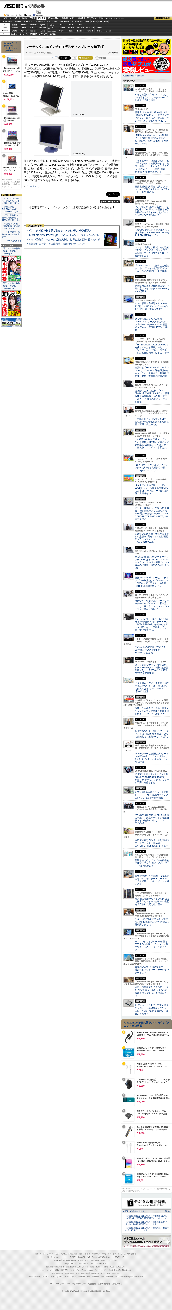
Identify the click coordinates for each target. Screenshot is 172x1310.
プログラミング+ (77, 21)
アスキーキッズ (6, 21)
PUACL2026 (103, 21)
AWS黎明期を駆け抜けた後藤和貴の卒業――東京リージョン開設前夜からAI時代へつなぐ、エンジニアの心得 (152, 818)
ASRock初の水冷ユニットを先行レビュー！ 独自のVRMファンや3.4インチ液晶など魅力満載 (151, 795)
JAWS (14, 31)
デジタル (35, 5)
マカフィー (15, 34)
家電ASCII (28, 21)
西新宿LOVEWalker (78, 1277)
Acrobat (24, 31)
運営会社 (92, 1284)
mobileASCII (94, 1273)
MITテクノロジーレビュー (110, 1273)
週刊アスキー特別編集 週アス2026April (11, 251)
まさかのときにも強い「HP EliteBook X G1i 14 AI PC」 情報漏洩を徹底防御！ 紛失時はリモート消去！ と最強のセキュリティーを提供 (152, 396)
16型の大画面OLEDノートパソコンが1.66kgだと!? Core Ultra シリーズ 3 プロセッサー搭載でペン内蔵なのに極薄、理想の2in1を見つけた (152, 562)
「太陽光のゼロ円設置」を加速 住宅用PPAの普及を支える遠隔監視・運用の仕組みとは (152, 422)
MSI (61, 25)
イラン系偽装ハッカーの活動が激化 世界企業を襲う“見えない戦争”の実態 (70, 239)
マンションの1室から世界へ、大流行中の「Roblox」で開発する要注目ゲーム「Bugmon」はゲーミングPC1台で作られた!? (152, 210)
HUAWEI (80, 28)
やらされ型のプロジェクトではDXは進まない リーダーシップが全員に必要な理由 (151, 97)
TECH (32, 18)
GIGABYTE (42, 28)
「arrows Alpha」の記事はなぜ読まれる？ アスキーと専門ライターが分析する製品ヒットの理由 (152, 268)
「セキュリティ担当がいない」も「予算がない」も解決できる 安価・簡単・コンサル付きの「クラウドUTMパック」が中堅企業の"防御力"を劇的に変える (152, 166)
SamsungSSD (50, 27)
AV (88, 18)
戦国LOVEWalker (136, 1277)
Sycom (42, 25)
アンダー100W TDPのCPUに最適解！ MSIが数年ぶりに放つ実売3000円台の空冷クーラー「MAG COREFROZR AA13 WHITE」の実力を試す (152, 513)
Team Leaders (87, 1270)
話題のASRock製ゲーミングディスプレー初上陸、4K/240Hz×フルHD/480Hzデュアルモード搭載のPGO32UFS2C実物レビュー (152, 581)
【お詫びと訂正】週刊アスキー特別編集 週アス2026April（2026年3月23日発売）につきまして (146, 1217)
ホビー (73, 18)
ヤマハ (99, 31)
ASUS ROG (33, 28)
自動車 (65, 18)
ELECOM (14, 28)
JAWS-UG (66, 1260)
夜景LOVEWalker (93, 1277)
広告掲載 (116, 1284)
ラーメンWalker (34, 1277)
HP (80, 25)
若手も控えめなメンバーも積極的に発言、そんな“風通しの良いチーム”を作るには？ (152, 863)
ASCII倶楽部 (163, 18)
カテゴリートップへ (110, 201)
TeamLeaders (64, 21)
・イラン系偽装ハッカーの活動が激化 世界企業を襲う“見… (11, 217)
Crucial (71, 28)
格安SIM (18, 21)
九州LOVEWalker (107, 1277)
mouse (23, 25)
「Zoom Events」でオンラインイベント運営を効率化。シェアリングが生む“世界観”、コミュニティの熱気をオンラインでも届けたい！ (152, 444)
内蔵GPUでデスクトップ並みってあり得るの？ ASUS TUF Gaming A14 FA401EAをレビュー (152, 232)
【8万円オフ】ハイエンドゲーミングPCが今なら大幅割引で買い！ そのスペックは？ (151, 467)
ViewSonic (90, 28)
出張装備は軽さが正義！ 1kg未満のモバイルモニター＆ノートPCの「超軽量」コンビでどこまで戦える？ (152, 880)
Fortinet (90, 31)
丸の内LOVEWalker (122, 1277)
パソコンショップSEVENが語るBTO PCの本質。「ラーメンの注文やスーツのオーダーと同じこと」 (151, 945)
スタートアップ (111, 18)
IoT (15, 18)
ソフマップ (43, 34)
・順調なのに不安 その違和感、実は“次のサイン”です (11, 226)
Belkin (99, 28)
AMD (24, 28)
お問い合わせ (104, 1284)
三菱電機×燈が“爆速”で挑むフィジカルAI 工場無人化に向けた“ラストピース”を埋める (152, 189)
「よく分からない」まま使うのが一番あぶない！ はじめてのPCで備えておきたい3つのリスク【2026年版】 (152, 687)
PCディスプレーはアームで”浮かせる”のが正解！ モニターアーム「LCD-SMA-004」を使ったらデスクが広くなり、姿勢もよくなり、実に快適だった (151, 624)
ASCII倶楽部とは (14, 241)
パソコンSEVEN (52, 24)
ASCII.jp (13, 6)
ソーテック (33, 186)
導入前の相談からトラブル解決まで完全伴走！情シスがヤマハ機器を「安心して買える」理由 (152, 901)
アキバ (94, 18)
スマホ (101, 18)
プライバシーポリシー (76, 1284)
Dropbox (61, 31)
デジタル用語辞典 (82, 1273)
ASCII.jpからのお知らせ (133, 1211)
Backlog (80, 31)
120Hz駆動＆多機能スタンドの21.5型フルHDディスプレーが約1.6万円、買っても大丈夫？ (151, 306)
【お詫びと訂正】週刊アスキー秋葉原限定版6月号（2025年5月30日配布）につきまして (146, 1223)
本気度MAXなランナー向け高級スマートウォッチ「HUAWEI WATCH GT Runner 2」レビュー (152, 843)
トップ (4, 18)
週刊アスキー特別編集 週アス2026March (11, 286)
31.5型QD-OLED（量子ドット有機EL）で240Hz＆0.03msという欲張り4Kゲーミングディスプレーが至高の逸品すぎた (152, 778)
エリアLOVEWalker (48, 1277)
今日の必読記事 (57, 1273)
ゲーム (121, 18)
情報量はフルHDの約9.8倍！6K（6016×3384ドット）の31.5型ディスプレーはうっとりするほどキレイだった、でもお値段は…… (152, 116)
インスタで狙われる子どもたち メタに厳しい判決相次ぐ (60, 230)
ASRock (61, 28)
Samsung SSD (51, 1267)
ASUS (71, 25)
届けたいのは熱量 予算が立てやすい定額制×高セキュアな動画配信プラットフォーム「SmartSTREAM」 (152, 537)
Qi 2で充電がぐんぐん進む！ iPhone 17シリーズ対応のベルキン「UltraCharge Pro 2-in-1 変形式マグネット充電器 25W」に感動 (151, 324)
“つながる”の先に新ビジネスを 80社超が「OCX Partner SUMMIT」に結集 (151, 650)
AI (11, 18)
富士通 (14, 25)
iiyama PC (81, 1257)
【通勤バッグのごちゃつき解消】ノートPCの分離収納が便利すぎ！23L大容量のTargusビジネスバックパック (152, 139)
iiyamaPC (33, 25)
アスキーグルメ (39, 21)
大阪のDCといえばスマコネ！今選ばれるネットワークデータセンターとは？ (152, 970)
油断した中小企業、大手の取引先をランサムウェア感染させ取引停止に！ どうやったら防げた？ (152, 711)
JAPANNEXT (33, 34)
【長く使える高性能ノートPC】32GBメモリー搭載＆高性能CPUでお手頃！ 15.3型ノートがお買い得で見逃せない (152, 489)
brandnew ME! (52, 34)
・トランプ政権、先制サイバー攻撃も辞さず (11, 234)
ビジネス (23, 18)
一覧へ (166, 1211)
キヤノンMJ (24, 34)
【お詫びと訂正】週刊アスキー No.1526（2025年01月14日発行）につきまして (147, 1229)
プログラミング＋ (100, 1270)
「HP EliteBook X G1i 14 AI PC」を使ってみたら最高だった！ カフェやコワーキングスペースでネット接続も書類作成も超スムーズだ (152, 348)
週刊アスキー (52, 21)
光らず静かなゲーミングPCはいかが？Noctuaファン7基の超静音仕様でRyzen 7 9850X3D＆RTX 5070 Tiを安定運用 (151, 668)
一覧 (74, 58)
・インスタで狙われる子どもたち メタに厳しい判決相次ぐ (11, 201)
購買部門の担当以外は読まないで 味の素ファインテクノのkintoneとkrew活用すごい (153, 288)
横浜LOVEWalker (63, 1277)
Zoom (108, 31)
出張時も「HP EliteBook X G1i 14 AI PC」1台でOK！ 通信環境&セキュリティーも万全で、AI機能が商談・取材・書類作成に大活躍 (152, 371)
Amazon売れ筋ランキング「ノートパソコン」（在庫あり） (11, 47)
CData (71, 31)
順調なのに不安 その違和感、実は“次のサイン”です (57, 243)
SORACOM (76, 1267)
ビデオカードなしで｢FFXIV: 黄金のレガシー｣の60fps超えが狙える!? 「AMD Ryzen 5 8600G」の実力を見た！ (152, 1009)
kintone (33, 31)
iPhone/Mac (53, 18)
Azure (43, 31)
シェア (54, 57)
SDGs (87, 21)
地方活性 (94, 21)
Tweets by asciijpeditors (133, 76)
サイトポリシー (57, 1284)
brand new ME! (102, 1264)
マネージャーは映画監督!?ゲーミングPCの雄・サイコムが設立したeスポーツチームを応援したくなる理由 (152, 757)
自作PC (81, 18)
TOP (36, 1254)
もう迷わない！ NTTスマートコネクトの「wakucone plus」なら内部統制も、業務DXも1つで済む (152, 734)
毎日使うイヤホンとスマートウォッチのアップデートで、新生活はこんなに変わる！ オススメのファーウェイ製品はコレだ (152, 604)
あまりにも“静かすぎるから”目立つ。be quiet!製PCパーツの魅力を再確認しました (152, 921)
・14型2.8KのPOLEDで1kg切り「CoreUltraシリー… (11, 209)
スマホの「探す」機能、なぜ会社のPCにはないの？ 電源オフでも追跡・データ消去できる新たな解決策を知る (152, 251)
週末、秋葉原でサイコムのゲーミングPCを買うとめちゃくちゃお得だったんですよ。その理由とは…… (152, 991)
